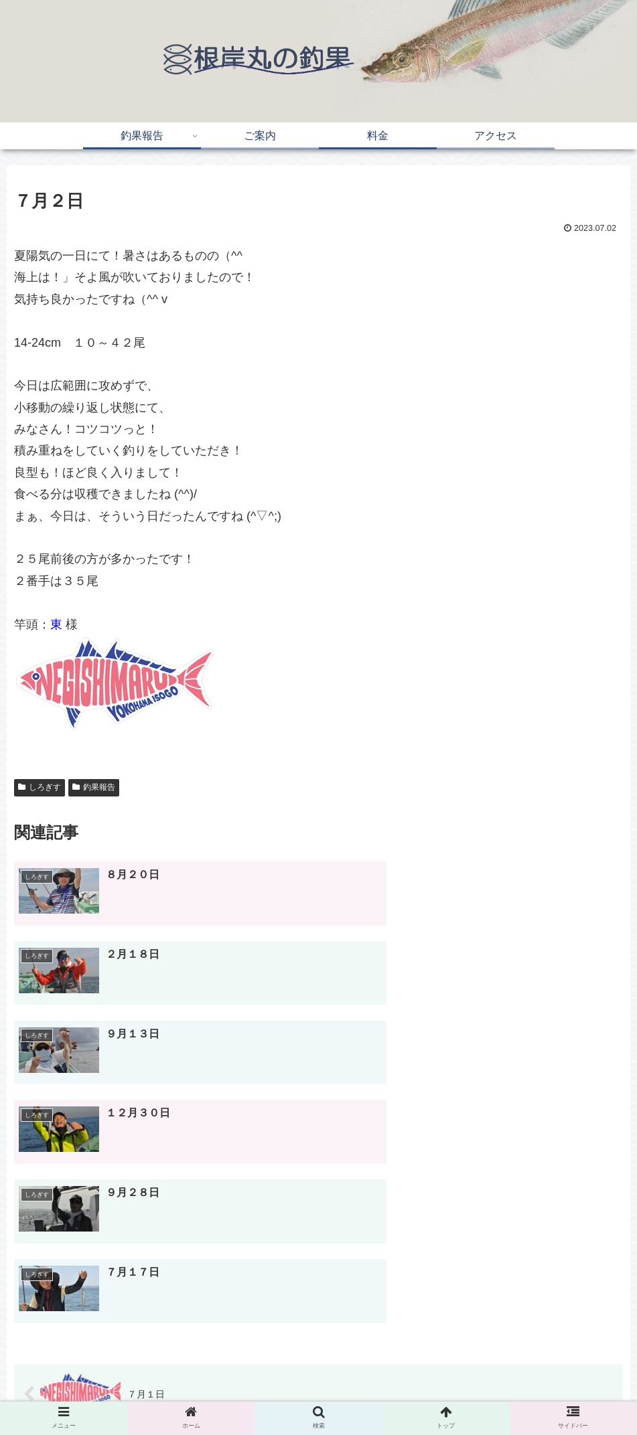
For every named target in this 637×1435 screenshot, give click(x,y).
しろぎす (39, 787)
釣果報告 (93, 787)
